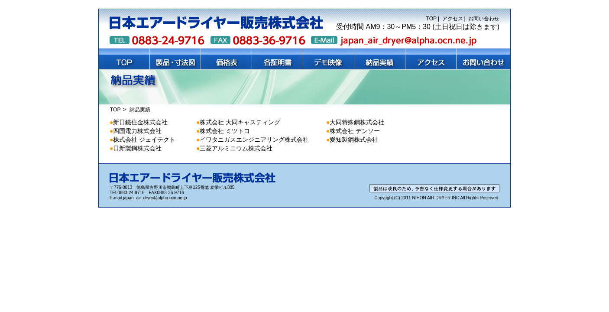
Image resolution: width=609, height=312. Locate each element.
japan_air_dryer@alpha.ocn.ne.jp (155, 197)
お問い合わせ (483, 19)
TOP (431, 19)
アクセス (452, 19)
